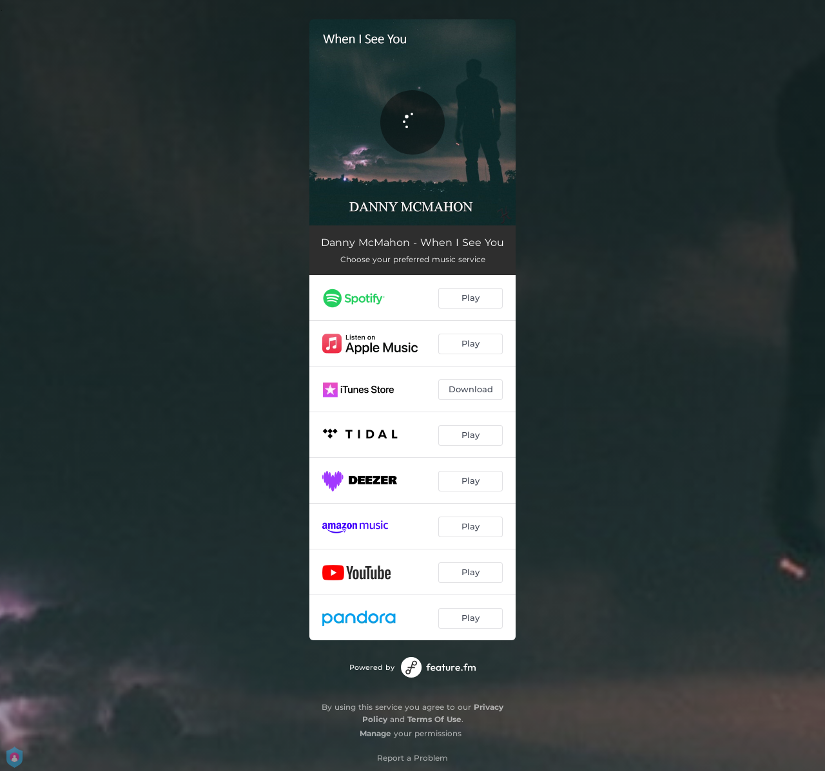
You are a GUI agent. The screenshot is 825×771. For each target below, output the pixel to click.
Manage (375, 733)
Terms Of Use (434, 719)
